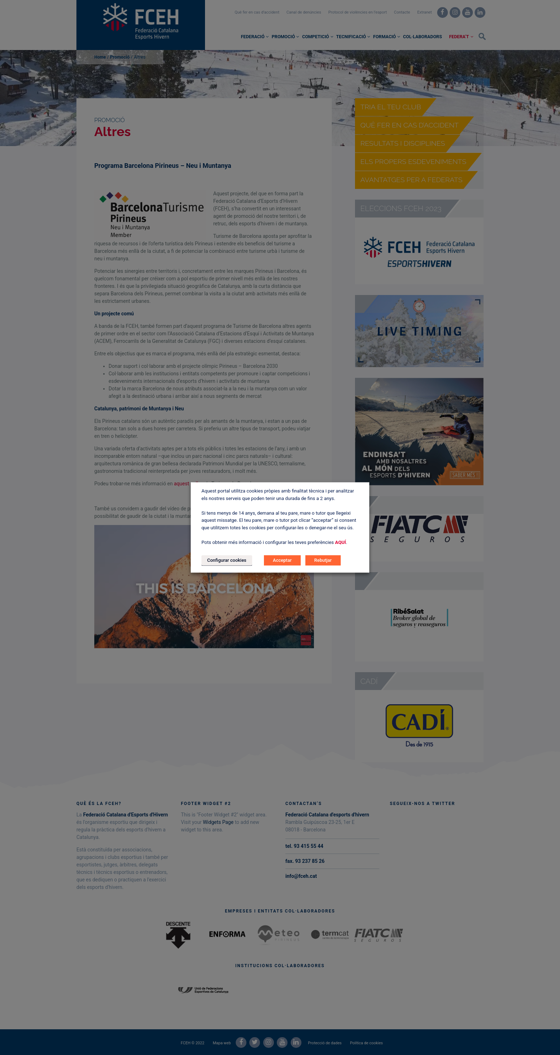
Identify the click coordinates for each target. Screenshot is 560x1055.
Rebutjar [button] (323, 560)
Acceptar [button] (282, 560)
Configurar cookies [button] (226, 560)
